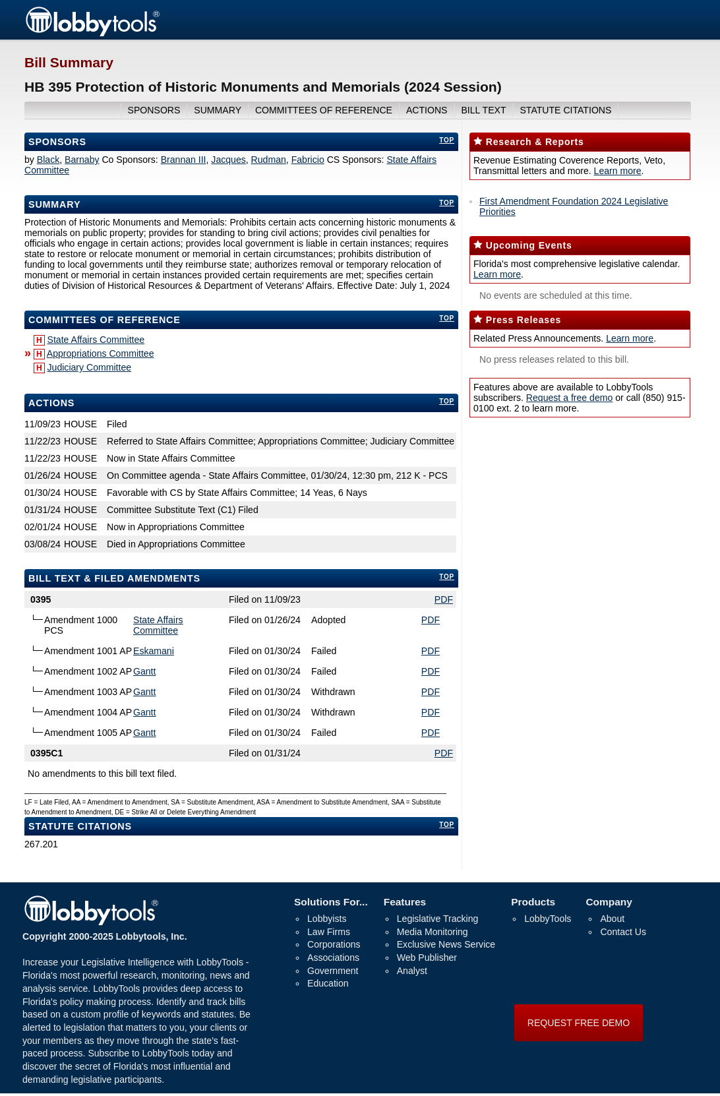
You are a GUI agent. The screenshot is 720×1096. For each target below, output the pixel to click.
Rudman (268, 159)
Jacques (228, 159)
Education (328, 983)
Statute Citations (565, 110)
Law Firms (328, 932)
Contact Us (623, 932)
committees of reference (323, 110)
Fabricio (307, 159)
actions (427, 110)
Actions (51, 403)
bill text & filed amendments (114, 578)
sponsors (154, 110)
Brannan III (183, 159)
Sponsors (57, 142)
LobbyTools (547, 918)
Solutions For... (331, 901)
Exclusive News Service (446, 944)
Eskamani (153, 651)
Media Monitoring (432, 932)
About (612, 918)
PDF (444, 599)
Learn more (618, 171)
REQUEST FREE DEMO (578, 1023)
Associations (333, 957)
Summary (54, 204)
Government (332, 970)
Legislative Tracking (438, 918)
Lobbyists (326, 918)
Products (533, 901)
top (446, 140)
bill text (483, 110)
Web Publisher (427, 957)
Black (48, 159)
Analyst (412, 970)
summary (217, 110)
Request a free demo (569, 397)
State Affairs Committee (96, 339)
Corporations (334, 944)
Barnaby (82, 159)
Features (405, 901)
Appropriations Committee (100, 353)
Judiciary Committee (89, 367)
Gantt (144, 671)
